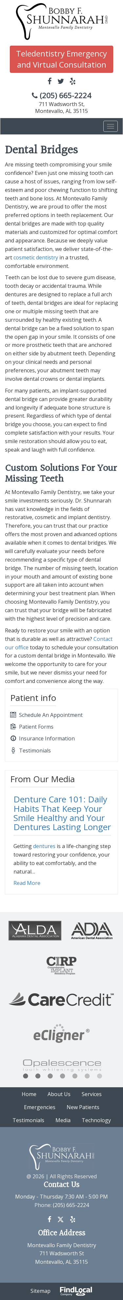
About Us (59, 1094)
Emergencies (39, 1107)
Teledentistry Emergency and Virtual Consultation (61, 59)
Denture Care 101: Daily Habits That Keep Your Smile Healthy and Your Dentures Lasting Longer (62, 813)
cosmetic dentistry (35, 257)
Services (92, 1094)
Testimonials (30, 750)
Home (29, 1094)
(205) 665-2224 (61, 95)
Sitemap (41, 1290)
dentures (44, 846)
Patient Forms (31, 726)
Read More (26, 883)
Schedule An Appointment (46, 715)
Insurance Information (42, 738)
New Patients (83, 1107)
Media (63, 1120)
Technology (96, 1120)
